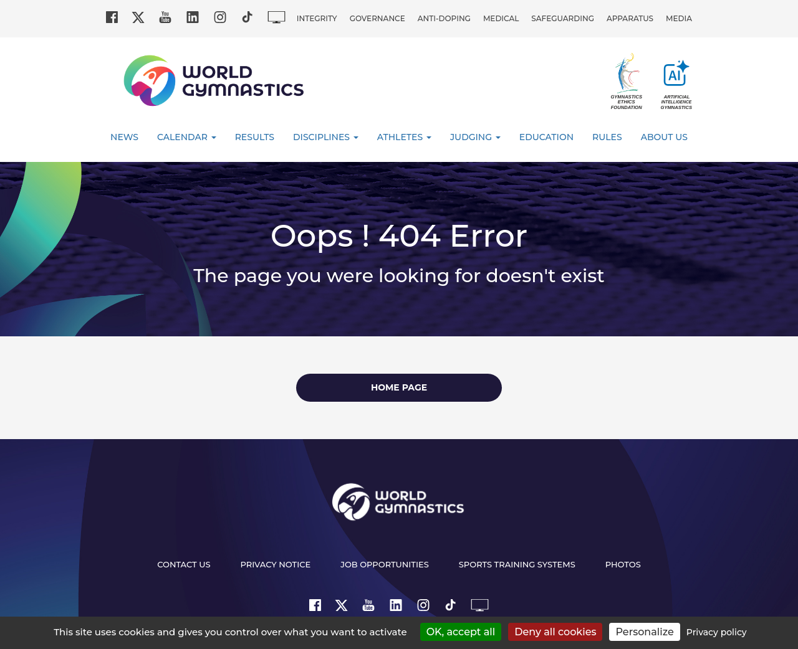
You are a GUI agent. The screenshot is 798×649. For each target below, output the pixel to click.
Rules (607, 137)
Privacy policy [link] (716, 632)
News (124, 137)
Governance (377, 18)
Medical (501, 18)
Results (254, 137)
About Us (664, 137)
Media (679, 18)
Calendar (186, 137)
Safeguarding (562, 18)
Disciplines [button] (325, 137)
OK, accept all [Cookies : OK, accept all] (461, 632)
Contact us (183, 564)
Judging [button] (475, 137)
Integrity (317, 18)
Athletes (404, 137)
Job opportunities (384, 564)
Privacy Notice (276, 564)
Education (546, 137)
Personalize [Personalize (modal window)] (644, 632)
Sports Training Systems (517, 564)
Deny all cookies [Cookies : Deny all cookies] (555, 632)
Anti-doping (444, 18)
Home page (399, 387)
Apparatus (630, 18)
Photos (623, 564)
